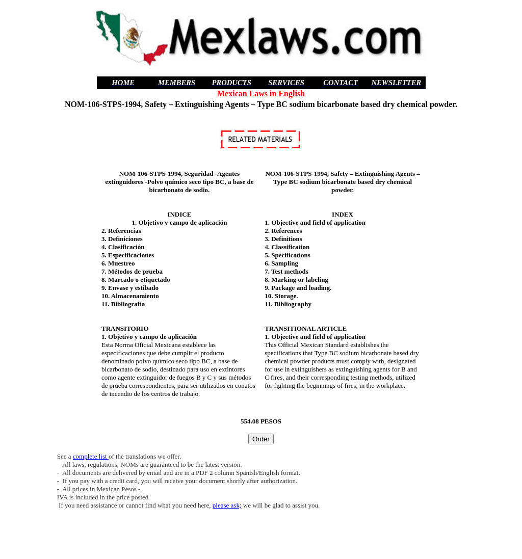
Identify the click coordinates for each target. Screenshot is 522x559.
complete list (91, 456)
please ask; (227, 505)
